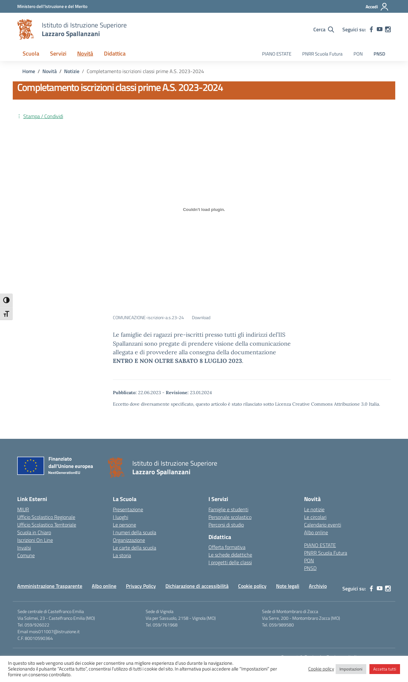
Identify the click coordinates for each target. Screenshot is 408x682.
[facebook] (371, 29)
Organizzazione (129, 540)
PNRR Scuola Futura (322, 53)
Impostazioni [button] (350, 669)
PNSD (379, 53)
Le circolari (315, 517)
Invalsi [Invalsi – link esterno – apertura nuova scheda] (24, 547)
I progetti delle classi (230, 562)
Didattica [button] (115, 53)
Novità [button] (85, 53)
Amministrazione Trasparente (49, 586)
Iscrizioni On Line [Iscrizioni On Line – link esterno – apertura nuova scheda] (35, 540)
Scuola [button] (31, 53)
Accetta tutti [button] (384, 669)
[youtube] (379, 29)
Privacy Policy (141, 586)
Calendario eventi (322, 524)
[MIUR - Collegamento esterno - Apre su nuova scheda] (52, 6)
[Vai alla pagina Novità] (49, 71)
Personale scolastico (229, 517)
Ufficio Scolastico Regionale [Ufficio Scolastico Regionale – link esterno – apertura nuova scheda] (46, 517)
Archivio (318, 586)
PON (358, 53)
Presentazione (128, 509)
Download (201, 317)
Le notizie (314, 509)
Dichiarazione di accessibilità (197, 586)
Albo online (316, 532)
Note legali (287, 586)
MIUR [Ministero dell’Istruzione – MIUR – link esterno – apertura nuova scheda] (23, 509)
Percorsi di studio (226, 524)
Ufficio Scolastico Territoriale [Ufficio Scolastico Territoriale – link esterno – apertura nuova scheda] (46, 524)
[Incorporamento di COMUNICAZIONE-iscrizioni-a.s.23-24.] (204, 209)
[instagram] (388, 29)
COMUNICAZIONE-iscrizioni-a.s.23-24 (148, 317)
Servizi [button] (58, 53)
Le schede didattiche (230, 554)
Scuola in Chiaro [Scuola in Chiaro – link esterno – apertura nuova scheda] (34, 532)
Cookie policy (252, 586)
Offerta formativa (226, 547)
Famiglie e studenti (228, 509)
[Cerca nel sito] (323, 29)
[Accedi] (377, 6)
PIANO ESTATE (276, 53)
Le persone (124, 524)
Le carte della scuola (134, 547)
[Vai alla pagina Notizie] (71, 71)
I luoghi (120, 517)
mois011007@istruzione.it (54, 631)
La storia (122, 555)
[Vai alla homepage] (25, 29)
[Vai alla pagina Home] (28, 71)
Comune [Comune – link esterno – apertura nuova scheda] (26, 555)
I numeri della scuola (134, 532)
